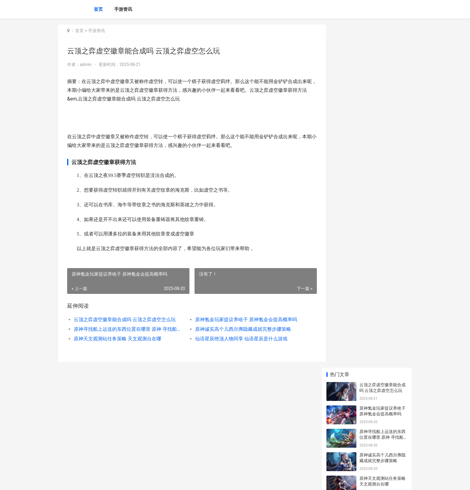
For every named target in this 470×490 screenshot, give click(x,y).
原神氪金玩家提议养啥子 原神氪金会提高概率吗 (241, 319)
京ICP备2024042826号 (139, 480)
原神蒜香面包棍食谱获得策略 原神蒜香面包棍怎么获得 (382, 231)
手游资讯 (123, 9)
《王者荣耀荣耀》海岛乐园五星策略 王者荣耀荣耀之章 (382, 392)
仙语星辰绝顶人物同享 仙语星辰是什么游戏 (236, 339)
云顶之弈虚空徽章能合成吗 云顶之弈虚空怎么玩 (125, 319)
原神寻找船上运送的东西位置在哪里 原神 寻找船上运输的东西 (126, 329)
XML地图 (166, 480)
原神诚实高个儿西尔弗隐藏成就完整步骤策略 (238, 329)
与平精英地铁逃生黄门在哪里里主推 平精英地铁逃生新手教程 (382, 345)
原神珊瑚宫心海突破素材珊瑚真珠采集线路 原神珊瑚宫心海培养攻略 (382, 208)
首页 (98, 9)
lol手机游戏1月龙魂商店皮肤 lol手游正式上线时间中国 (383, 369)
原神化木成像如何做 (378, 296)
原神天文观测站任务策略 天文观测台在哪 (117, 339)
